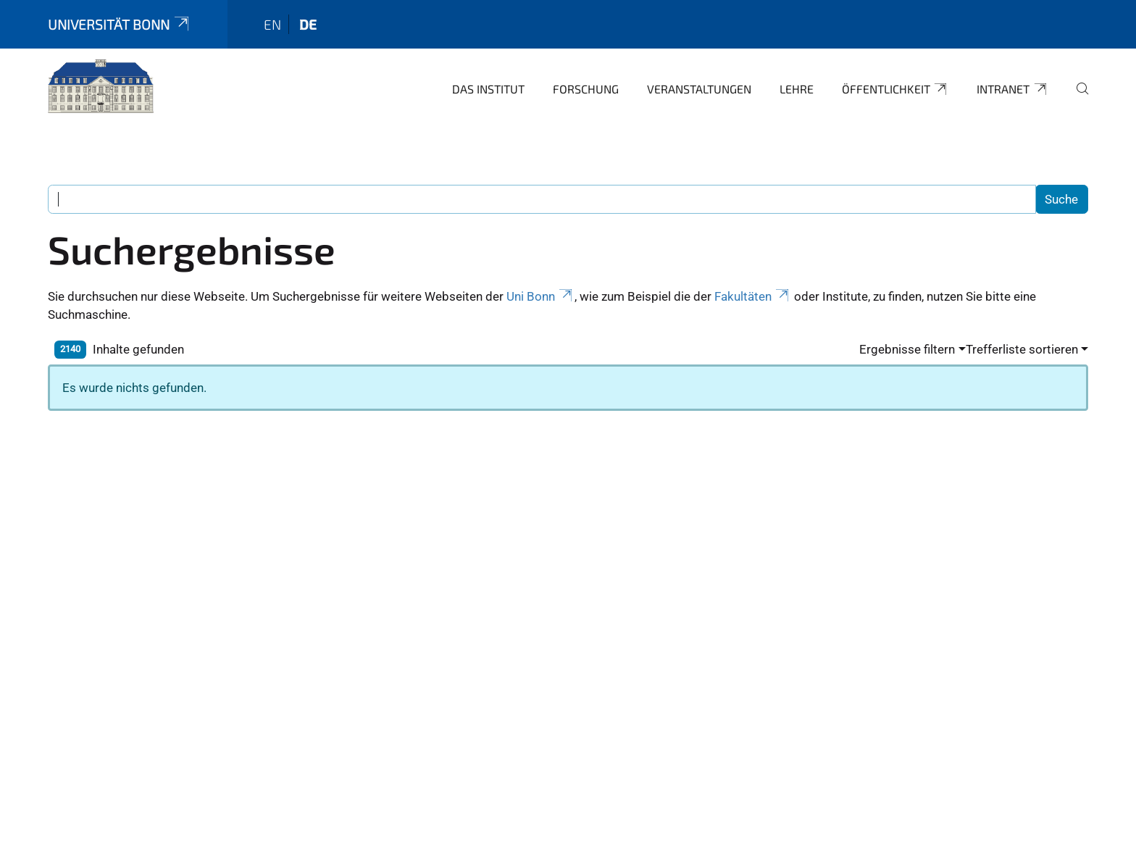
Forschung (586, 89)
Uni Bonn (540, 296)
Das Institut (488, 89)
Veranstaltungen (699, 89)
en (272, 24)
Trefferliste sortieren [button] (1022, 349)
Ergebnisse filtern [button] (907, 349)
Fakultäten (752, 296)
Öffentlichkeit (895, 89)
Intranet (1012, 89)
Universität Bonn (119, 24)
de (308, 24)
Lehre (797, 89)
